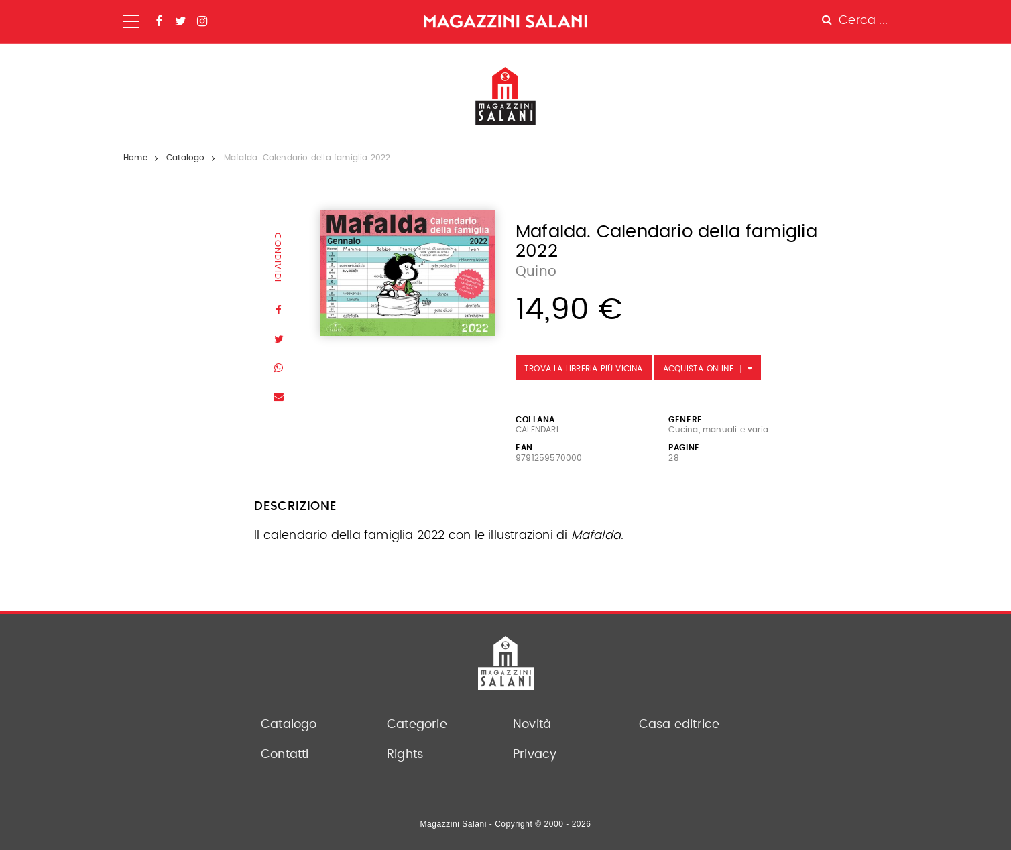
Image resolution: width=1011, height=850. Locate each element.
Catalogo (185, 158)
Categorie (417, 725)
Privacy (534, 755)
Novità (532, 725)
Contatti (285, 755)
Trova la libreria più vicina (583, 369)
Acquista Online (698, 369)
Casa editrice (679, 725)
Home (135, 158)
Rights (405, 755)
